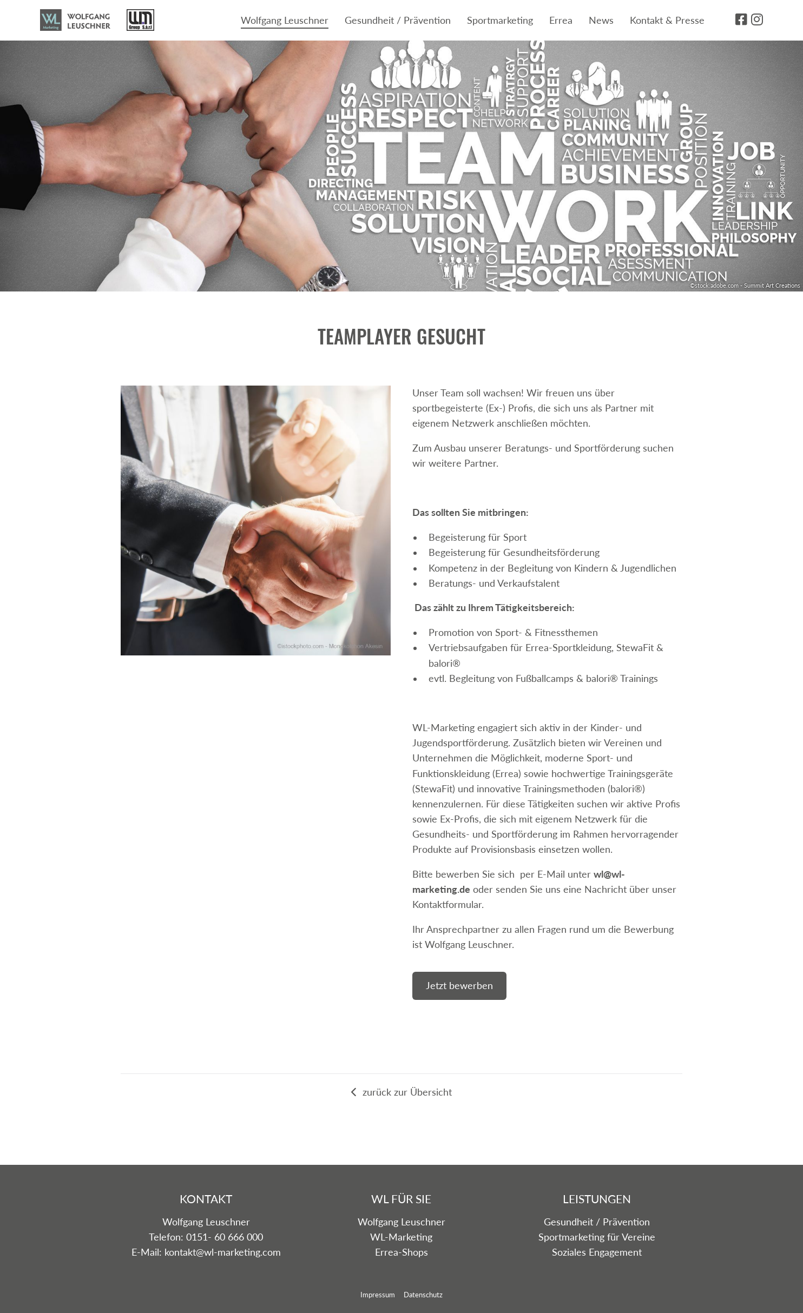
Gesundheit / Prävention (398, 20)
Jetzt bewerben (459, 985)
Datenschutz (423, 1294)
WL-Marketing (401, 1237)
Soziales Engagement (597, 1252)
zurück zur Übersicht (401, 1092)
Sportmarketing (500, 20)
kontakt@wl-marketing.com (222, 1252)
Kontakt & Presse (667, 20)
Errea (560, 20)
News (601, 20)
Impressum (377, 1294)
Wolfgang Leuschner (284, 20)
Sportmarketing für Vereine (596, 1237)
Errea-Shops (401, 1252)
